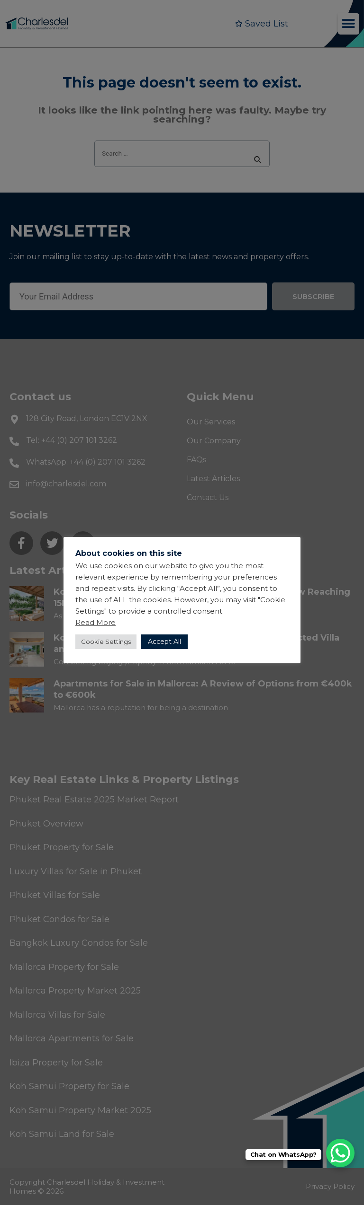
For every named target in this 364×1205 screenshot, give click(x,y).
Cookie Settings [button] (106, 641)
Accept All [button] (164, 641)
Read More (95, 622)
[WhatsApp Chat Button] (340, 1153)
